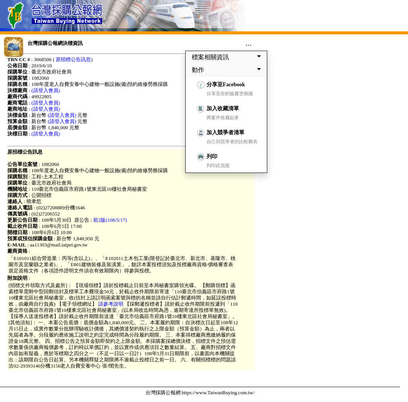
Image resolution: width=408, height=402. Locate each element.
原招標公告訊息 (73, 59)
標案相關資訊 (228, 56)
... (248, 43)
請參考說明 (111, 304)
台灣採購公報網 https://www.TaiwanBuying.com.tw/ (200, 392)
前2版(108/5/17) (110, 220)
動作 (228, 69)
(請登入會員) (45, 90)
